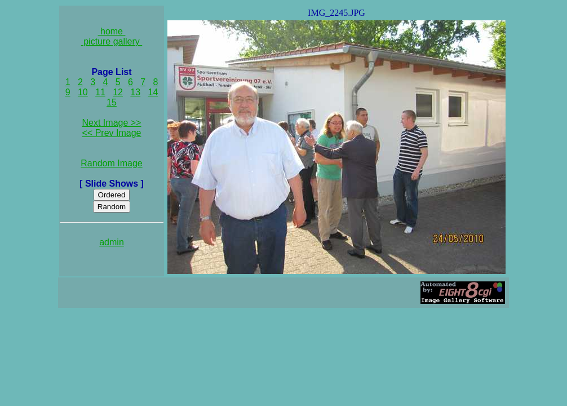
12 (118, 92)
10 (83, 92)
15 (112, 102)
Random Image (111, 163)
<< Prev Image (111, 133)
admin (111, 242)
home (112, 31)
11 (100, 92)
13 (135, 92)
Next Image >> (111, 122)
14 (153, 92)
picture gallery (112, 41)
